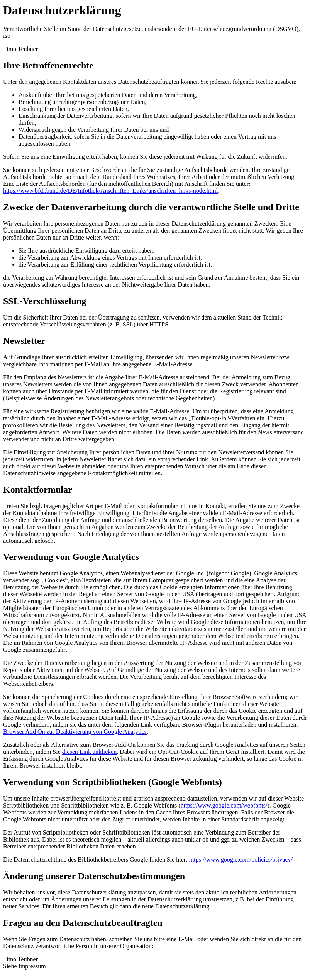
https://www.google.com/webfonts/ (224, 805)
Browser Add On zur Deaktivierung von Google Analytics (75, 731)
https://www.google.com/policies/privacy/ (241, 859)
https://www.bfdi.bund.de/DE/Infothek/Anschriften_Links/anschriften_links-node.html (110, 190)
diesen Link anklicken (89, 751)
